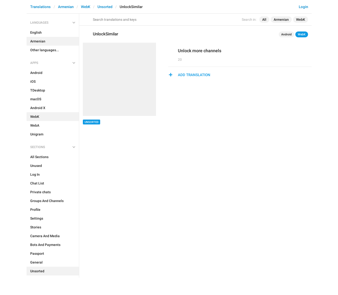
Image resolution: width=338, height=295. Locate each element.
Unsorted (104, 7)
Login (303, 7)
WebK (85, 7)
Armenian (66, 7)
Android (286, 34)
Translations (40, 7)
